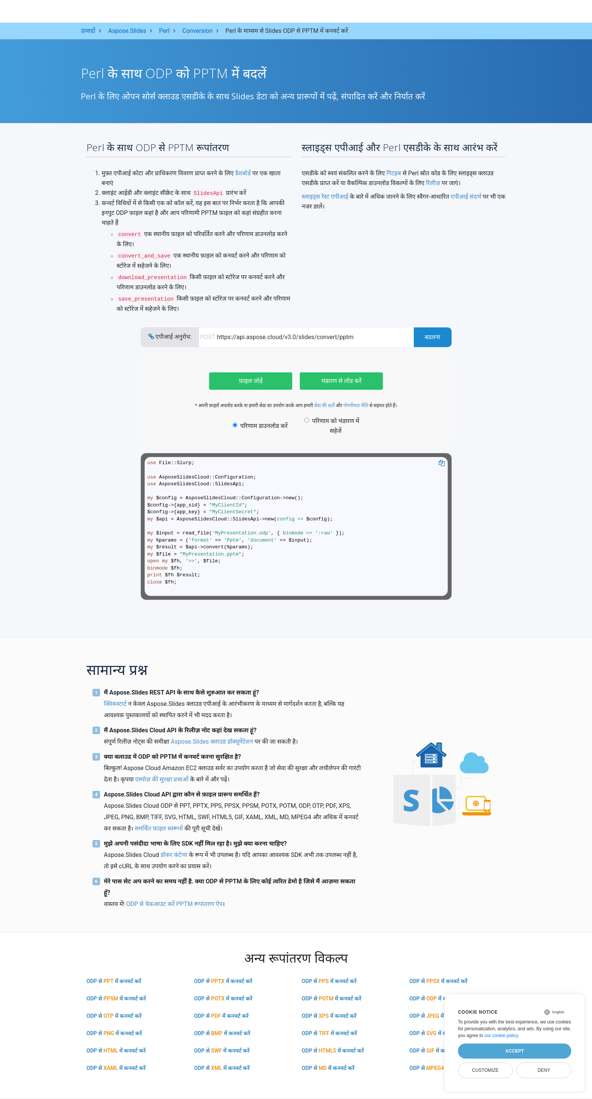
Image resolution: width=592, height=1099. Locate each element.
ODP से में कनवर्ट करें (113, 981)
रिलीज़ (433, 183)
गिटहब (393, 173)
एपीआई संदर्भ (466, 196)
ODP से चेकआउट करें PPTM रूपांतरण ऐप (174, 904)
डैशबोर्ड (243, 173)
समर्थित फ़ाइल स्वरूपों (159, 828)
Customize (485, 1070)
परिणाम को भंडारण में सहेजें (331, 425)
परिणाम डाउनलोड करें (260, 425)
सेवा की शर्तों (324, 405)
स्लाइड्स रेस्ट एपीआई (325, 196)
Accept (514, 1051)
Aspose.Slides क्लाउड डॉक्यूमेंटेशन (212, 741)
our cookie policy (501, 1035)
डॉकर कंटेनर (173, 854)
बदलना (433, 337)
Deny (544, 1070)
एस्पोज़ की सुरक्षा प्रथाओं (161, 779)
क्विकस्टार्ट (115, 703)
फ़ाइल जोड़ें (251, 380)
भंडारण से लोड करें (341, 380)
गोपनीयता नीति (355, 405)
